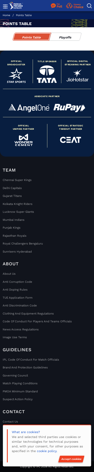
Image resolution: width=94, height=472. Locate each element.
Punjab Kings (11, 227)
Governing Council (15, 375)
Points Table (24, 15)
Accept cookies (71, 459)
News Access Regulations (21, 329)
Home (6, 15)
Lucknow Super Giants (18, 211)
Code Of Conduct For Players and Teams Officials (37, 321)
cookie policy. (47, 451)
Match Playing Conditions (20, 383)
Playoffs (65, 37)
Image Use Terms (15, 337)
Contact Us (10, 421)
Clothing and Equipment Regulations (28, 313)
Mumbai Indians (13, 219)
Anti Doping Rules (15, 289)
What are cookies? (26, 432)
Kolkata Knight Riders (17, 204)
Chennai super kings (17, 180)
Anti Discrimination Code (20, 305)
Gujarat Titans (12, 196)
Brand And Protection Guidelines (25, 367)
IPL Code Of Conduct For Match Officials (31, 359)
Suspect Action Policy (18, 399)
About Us (9, 273)
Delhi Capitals (12, 188)
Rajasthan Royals (14, 235)
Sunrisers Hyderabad (17, 251)
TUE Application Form (17, 297)
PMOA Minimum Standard (20, 391)
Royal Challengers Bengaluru (23, 243)
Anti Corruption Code (17, 281)
